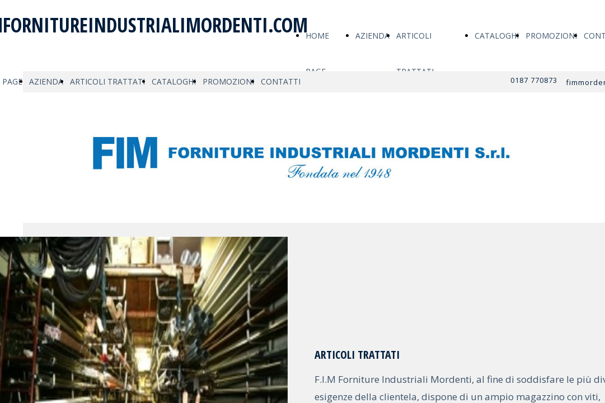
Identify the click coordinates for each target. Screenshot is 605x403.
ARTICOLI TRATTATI (107, 81)
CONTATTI (281, 81)
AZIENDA (372, 35)
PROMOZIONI (551, 35)
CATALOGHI (497, 35)
